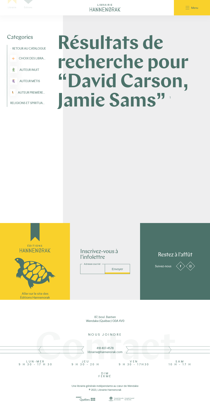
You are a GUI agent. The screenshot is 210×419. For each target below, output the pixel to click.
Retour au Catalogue (29, 48)
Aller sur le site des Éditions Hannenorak (35, 295)
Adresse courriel (92, 264)
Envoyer (117, 269)
